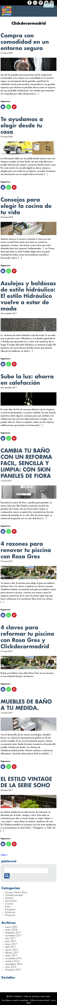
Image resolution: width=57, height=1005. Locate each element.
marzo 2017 (11, 950)
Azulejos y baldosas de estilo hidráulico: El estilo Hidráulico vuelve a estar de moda (28, 296)
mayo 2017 (11, 944)
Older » (4, 855)
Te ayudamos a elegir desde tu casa (22, 126)
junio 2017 (10, 941)
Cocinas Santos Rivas (16, 892)
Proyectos (10, 915)
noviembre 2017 (13, 935)
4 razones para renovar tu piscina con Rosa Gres (26, 550)
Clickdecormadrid (14, 895)
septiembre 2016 (13, 964)
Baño (8, 906)
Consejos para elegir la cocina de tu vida (26, 206)
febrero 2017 (12, 953)
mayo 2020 (11, 927)
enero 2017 (11, 955)
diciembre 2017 (13, 933)
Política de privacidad (39, 1000)
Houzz (35, 2)
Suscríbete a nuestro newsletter (15, 1000)
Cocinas (9, 904)
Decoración (11, 901)
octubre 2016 (12, 961)
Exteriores (10, 912)
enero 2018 (11, 930)
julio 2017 (10, 938)
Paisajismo (10, 909)
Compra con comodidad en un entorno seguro (25, 42)
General (9, 898)
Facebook (29, 2)
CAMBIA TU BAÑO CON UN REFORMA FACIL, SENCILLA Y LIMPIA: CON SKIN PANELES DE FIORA (26, 463)
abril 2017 (10, 947)
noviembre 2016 (13, 958)
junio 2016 (10, 967)
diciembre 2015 (13, 970)
